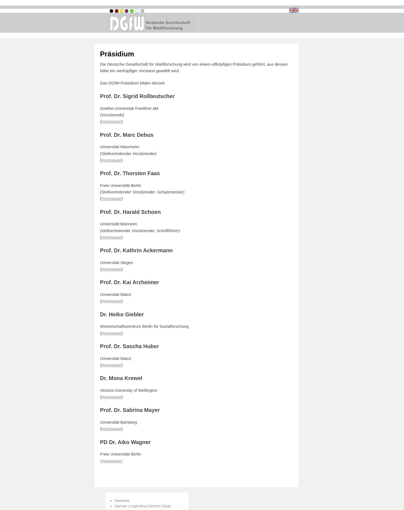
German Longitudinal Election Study (143, 506)
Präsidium (117, 54)
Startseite (122, 501)
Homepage (111, 269)
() (111, 461)
